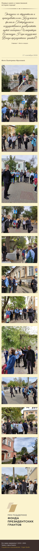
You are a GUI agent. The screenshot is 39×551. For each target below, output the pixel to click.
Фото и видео (23, 43)
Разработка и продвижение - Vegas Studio (16, 547)
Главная (14, 43)
